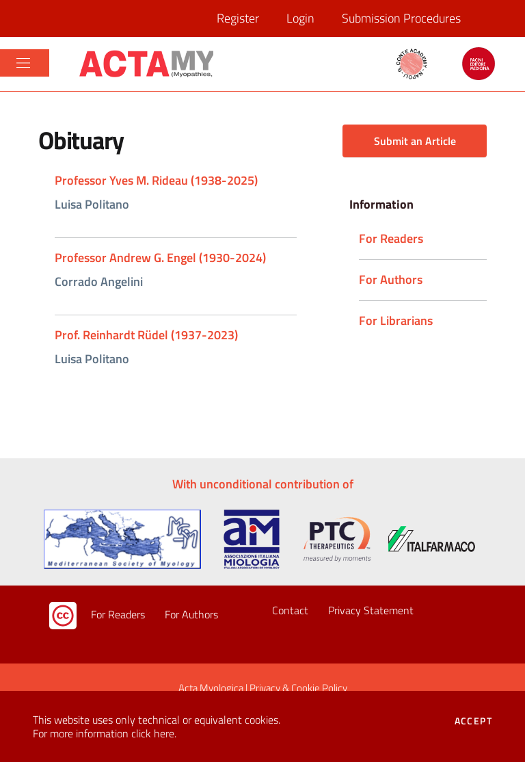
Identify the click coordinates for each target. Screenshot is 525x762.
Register (238, 18)
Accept (473, 721)
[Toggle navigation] (23, 63)
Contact (290, 610)
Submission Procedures (401, 18)
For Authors (191, 614)
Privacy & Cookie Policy (298, 688)
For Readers (118, 614)
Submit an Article (415, 141)
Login (300, 18)
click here (152, 733)
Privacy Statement (371, 610)
